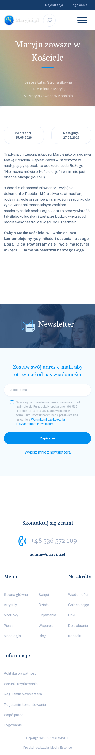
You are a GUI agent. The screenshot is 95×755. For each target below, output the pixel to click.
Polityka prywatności (20, 673)
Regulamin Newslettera (23, 694)
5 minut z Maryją (51, 89)
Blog (42, 636)
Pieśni (8, 626)
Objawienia (47, 615)
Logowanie (79, 5)
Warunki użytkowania (21, 684)
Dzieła (44, 605)
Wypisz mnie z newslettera (48, 452)
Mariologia (12, 636)
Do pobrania (78, 626)
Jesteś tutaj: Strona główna (48, 82)
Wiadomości (78, 595)
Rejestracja (54, 5)
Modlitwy (11, 615)
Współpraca (13, 715)
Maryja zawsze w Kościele (50, 96)
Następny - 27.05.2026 (71, 135)
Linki (71, 615)
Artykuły (10, 605)
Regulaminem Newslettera (35, 424)
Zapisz (45, 438)
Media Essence (61, 747)
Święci (44, 595)
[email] (47, 390)
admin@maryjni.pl (47, 554)
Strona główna (16, 595)
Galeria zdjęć (78, 605)
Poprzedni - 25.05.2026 (24, 135)
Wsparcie (46, 626)
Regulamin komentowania (25, 705)
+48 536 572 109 (54, 540)
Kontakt (75, 636)
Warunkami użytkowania (48, 419)
